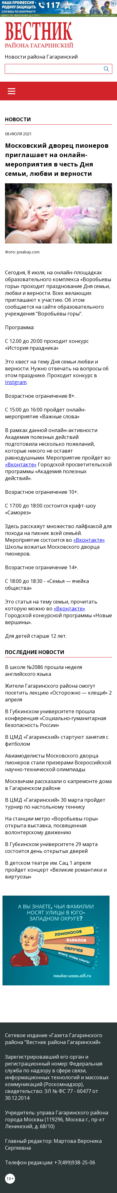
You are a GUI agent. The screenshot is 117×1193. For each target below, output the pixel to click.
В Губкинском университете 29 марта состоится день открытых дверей (51, 847)
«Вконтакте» (21, 464)
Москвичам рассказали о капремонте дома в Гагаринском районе (58, 784)
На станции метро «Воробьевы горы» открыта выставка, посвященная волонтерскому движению (51, 825)
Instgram (16, 382)
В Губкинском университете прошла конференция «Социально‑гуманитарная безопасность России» (55, 718)
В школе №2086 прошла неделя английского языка (43, 670)
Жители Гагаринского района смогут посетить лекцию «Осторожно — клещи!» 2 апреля (58, 692)
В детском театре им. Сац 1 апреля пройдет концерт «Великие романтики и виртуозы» (56, 869)
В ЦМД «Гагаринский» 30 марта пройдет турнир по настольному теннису (55, 803)
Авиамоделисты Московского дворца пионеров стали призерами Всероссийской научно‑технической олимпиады (58, 762)
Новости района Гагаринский (41, 56)
